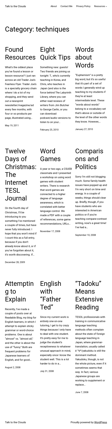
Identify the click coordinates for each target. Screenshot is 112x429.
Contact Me (66, 6)
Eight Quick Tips (55, 53)
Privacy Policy (83, 6)
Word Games (50, 155)
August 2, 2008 (12, 367)
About (54, 6)
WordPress (100, 422)
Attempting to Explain (19, 291)
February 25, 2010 (49, 129)
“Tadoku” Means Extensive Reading (89, 295)
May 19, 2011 (12, 125)
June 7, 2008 (81, 392)
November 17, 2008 (50, 231)
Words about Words (84, 57)
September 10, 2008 (85, 235)
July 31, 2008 (47, 371)
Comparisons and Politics (89, 159)
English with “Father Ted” (50, 295)
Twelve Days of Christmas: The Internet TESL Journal (20, 174)
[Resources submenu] (106, 6)
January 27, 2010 (84, 129)
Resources (99, 6)
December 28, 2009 (15, 262)
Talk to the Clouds (15, 6)
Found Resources (20, 53)
